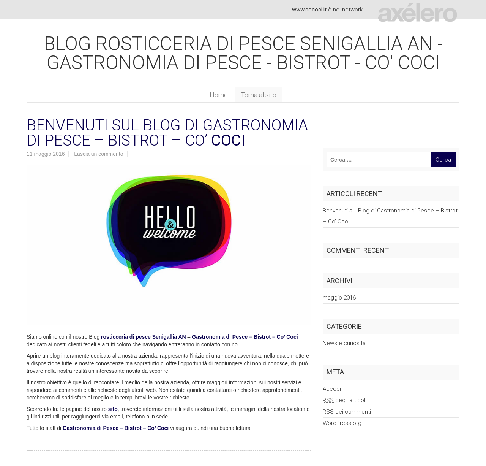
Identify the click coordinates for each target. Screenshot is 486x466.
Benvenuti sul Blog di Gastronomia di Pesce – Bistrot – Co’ (167, 132)
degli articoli (344, 400)
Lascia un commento (98, 154)
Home (219, 95)
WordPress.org (342, 423)
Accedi (332, 388)
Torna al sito (258, 95)
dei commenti (347, 411)
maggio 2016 (339, 297)
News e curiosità (344, 343)
